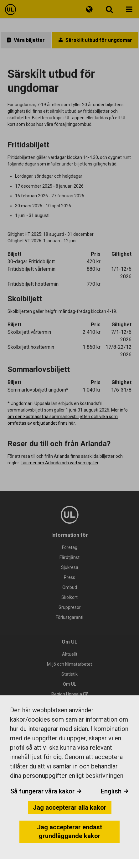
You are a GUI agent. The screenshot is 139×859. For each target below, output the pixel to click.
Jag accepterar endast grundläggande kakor (69, 831)
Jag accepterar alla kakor (69, 807)
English (115, 791)
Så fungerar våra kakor (46, 791)
